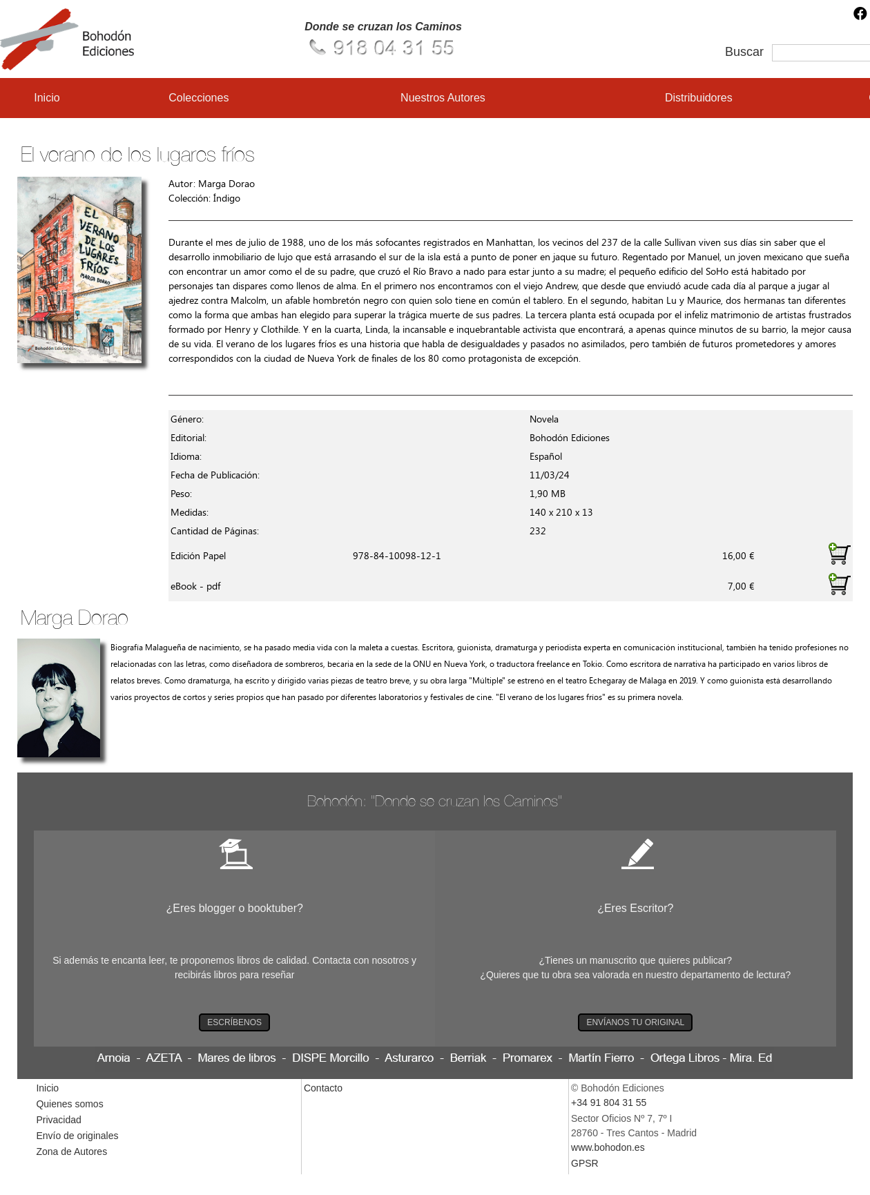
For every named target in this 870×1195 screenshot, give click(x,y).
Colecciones (198, 98)
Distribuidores (699, 98)
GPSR (585, 1163)
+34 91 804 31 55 (608, 1102)
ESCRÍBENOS (234, 1022)
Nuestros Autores (442, 98)
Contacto (323, 1088)
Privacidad (58, 1119)
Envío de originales (77, 1135)
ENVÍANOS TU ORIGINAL (635, 1022)
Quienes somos (69, 1103)
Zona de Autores (71, 1151)
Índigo (226, 198)
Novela (544, 419)
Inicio (46, 98)
